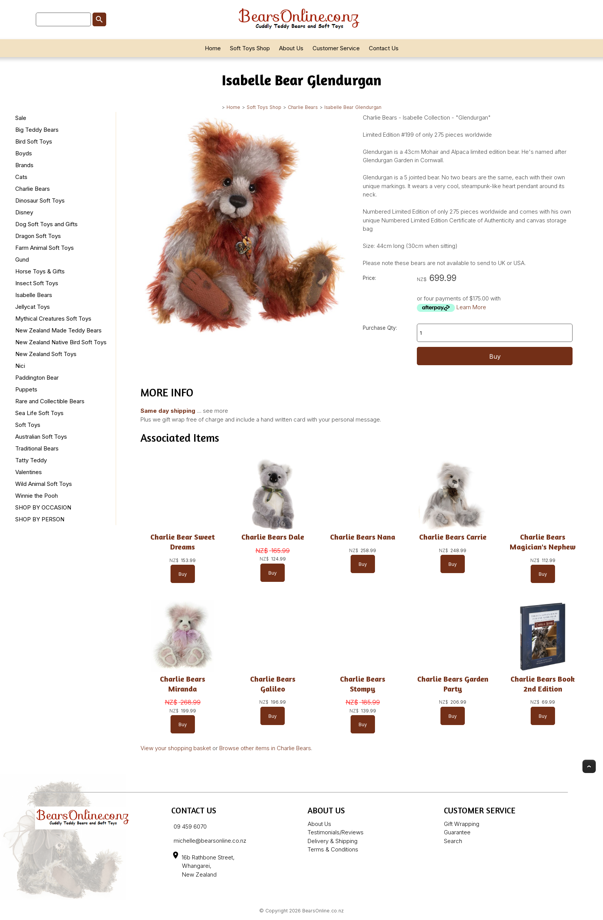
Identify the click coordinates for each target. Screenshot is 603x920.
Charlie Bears (303, 107)
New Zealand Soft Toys (46, 354)
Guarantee (457, 832)
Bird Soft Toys (33, 141)
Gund (22, 259)
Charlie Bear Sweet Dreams (182, 541)
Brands (24, 165)
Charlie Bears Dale (272, 536)
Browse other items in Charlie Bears (265, 748)
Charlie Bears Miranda (182, 683)
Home (213, 48)
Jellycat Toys (32, 306)
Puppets (26, 389)
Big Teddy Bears (37, 129)
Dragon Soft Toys (38, 236)
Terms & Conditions (333, 849)
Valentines (28, 472)
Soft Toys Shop (250, 48)
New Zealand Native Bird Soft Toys (61, 342)
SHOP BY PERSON (39, 519)
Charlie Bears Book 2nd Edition (542, 683)
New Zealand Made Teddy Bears (58, 330)
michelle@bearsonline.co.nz (210, 840)
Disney (24, 212)
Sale (20, 117)
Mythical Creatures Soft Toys (53, 318)
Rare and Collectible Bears (50, 401)
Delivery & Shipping (332, 841)
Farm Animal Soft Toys (44, 247)
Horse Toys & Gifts (40, 271)
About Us (291, 48)
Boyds (23, 153)
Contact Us (384, 48)
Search (453, 841)
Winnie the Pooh (36, 495)
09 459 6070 (190, 826)
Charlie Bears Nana (362, 536)
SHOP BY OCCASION (43, 507)
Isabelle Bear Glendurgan (352, 107)
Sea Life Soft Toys (39, 413)
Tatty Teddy (31, 460)
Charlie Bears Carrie (453, 536)
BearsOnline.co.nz (323, 911)
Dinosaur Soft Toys (40, 200)
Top (589, 766)
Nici (20, 365)
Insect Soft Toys (36, 283)
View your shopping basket (175, 748)
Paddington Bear (37, 377)
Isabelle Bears (33, 295)
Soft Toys (27, 424)
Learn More (471, 307)
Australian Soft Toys (41, 436)
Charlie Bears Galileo (272, 683)
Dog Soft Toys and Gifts (46, 224)
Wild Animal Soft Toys (43, 483)
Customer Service (336, 48)
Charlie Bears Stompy (362, 683)
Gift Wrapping (461, 823)
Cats (21, 176)
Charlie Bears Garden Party (452, 683)
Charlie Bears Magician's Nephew (543, 541)
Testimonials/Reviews (336, 832)
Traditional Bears (37, 448)
